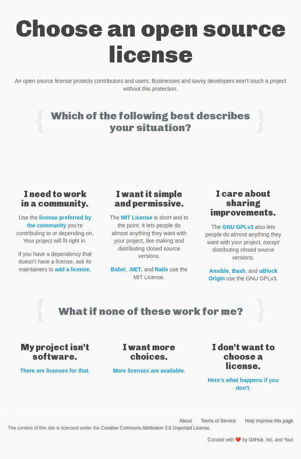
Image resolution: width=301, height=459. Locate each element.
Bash (238, 271)
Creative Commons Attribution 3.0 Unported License (155, 428)
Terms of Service (218, 421)
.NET (135, 269)
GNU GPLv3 (237, 227)
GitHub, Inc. (261, 440)
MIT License (136, 217)
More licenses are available (148, 371)
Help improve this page (269, 421)
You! (288, 440)
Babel (118, 269)
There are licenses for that (54, 371)
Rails (161, 269)
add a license (72, 269)
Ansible (219, 271)
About (186, 421)
